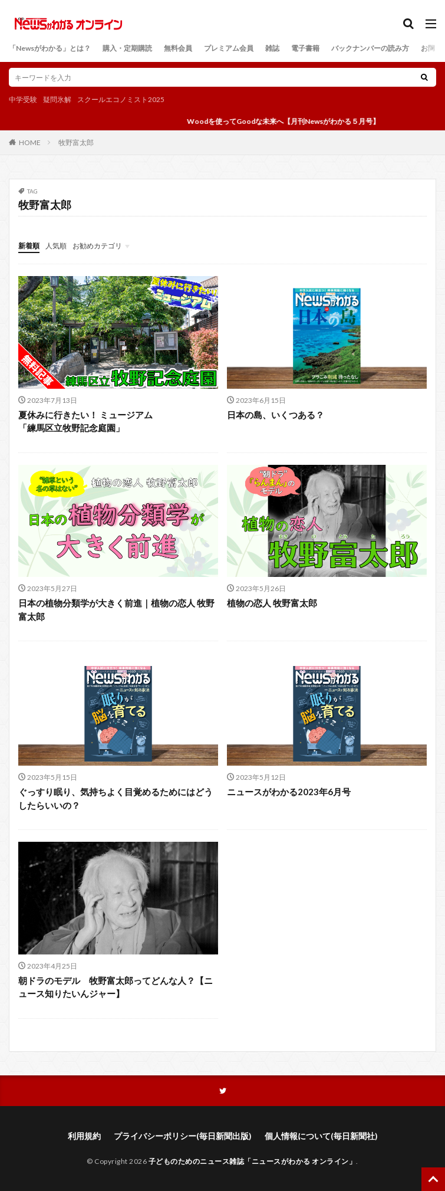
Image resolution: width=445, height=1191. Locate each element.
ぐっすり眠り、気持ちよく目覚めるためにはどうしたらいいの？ (115, 798)
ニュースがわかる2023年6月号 (289, 791)
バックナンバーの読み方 (370, 48)
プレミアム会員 (228, 48)
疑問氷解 (57, 99)
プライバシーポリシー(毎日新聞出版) (183, 1136)
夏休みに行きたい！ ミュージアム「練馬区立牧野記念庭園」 (85, 421)
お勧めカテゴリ (97, 245)
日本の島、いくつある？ (275, 414)
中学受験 (23, 99)
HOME (30, 142)
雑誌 (272, 48)
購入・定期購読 (127, 48)
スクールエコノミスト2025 (120, 99)
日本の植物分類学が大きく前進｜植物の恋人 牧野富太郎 (116, 610)
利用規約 (84, 1136)
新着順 (28, 245)
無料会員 (178, 48)
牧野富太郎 (76, 142)
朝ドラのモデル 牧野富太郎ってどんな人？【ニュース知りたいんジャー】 (115, 987)
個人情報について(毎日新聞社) (321, 1136)
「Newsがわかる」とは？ (50, 48)
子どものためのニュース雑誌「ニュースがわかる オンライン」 (253, 1161)
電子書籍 (305, 48)
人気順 (56, 245)
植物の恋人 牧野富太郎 (272, 603)
